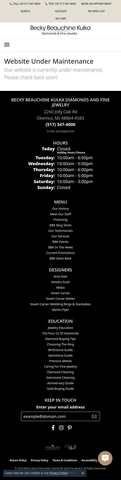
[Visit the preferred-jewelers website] (70, 447)
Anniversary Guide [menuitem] (60, 383)
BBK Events (60, 242)
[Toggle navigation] (7, 45)
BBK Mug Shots (60, 225)
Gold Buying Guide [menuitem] (60, 389)
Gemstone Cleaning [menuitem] (60, 377)
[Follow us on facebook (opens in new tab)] (52, 427)
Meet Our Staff (60, 214)
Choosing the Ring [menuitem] (60, 344)
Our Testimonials (60, 231)
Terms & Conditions (65, 460)
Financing (60, 220)
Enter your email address (60, 407)
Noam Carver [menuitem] (60, 293)
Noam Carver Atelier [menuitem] (60, 299)
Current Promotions (60, 253)
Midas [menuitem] (60, 287)
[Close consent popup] (83, 473)
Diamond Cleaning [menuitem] (60, 372)
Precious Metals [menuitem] (60, 361)
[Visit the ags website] (52, 447)
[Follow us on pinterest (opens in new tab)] (69, 427)
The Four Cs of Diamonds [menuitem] (60, 333)
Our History (60, 208)
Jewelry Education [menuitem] (60, 328)
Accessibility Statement (96, 460)
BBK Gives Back (60, 258)
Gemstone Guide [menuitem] (60, 355)
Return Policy (18, 460)
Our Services (61, 236)
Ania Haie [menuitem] (60, 276)
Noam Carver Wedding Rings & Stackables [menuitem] (60, 304)
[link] (25, 3)
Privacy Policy (39, 460)
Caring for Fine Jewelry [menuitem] (60, 366)
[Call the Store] (60, 124)
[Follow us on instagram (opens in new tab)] (60, 427)
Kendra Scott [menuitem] (60, 282)
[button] (25, 11)
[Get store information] (60, 131)
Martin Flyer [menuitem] (60, 310)
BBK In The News (60, 247)
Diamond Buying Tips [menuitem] (60, 339)
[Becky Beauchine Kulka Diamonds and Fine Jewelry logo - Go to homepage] (60, 30)
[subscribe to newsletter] (94, 416)
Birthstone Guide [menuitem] (60, 350)
